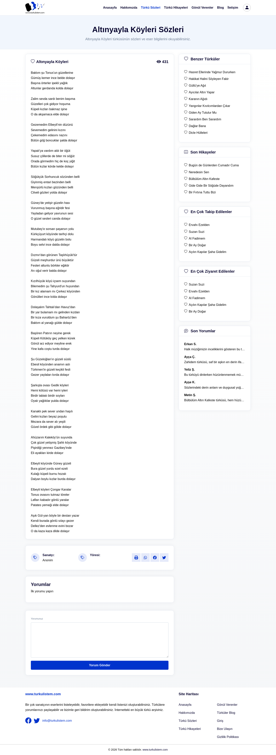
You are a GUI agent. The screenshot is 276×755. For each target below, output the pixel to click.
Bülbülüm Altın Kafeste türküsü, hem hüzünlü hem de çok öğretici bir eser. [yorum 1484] (214, 400)
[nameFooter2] (37, 720)
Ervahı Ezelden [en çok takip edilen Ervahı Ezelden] (199, 224)
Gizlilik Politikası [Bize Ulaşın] (228, 737)
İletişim (233, 7)
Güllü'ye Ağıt (197, 85)
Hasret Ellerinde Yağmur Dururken (212, 72)
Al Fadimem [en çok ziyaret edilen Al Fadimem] (197, 298)
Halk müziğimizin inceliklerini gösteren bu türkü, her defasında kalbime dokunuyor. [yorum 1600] (214, 349)
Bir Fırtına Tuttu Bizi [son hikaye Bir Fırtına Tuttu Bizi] (202, 192)
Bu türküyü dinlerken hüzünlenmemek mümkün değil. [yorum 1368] (214, 374)
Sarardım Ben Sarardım (205, 119)
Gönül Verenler (203, 7)
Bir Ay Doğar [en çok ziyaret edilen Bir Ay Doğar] (197, 311)
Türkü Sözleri (150, 7)
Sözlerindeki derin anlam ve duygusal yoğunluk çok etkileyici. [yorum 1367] (214, 387)
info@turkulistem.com (57, 720)
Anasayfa (110, 7)
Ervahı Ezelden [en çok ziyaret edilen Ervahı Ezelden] (199, 291)
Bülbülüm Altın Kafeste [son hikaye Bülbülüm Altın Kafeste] (204, 179)
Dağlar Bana (197, 126)
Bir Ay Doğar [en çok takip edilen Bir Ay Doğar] (197, 245)
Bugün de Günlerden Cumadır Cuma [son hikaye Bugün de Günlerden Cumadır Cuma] (214, 165)
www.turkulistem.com (43, 694)
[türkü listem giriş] (247, 7)
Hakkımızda (128, 7)
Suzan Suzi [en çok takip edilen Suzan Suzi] (196, 231)
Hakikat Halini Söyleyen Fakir (209, 78)
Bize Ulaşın (224, 728)
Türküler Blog (226, 712)
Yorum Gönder (99, 665)
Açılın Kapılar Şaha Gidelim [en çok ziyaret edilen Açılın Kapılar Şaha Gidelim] (207, 304)
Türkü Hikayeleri (176, 7)
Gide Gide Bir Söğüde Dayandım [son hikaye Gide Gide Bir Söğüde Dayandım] (211, 185)
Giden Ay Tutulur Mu (203, 112)
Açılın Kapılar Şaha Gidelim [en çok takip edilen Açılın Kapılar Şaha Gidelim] (207, 252)
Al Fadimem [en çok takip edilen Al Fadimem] (197, 238)
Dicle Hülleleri (198, 132)
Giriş (220, 720)
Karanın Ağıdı (198, 99)
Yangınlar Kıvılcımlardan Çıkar (209, 106)
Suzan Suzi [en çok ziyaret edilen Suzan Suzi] (196, 284)
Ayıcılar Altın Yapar (201, 92)
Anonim (48, 560)
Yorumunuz (37, 618)
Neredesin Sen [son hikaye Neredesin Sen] (199, 172)
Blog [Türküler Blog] (220, 7)
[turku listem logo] (34, 8)
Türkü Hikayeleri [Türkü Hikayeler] (190, 728)
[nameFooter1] (29, 720)
